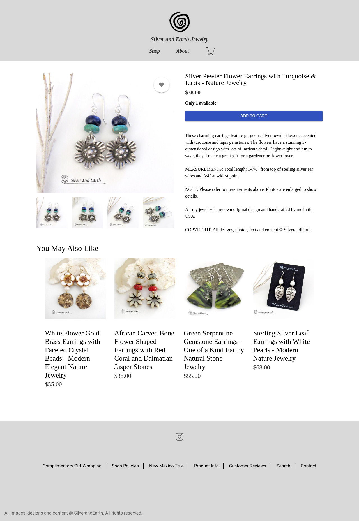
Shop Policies (125, 466)
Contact (308, 466)
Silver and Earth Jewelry (179, 39)
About (182, 51)
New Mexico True (166, 466)
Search (283, 466)
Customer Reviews (247, 466)
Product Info (206, 466)
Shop (154, 51)
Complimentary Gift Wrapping (72, 466)
